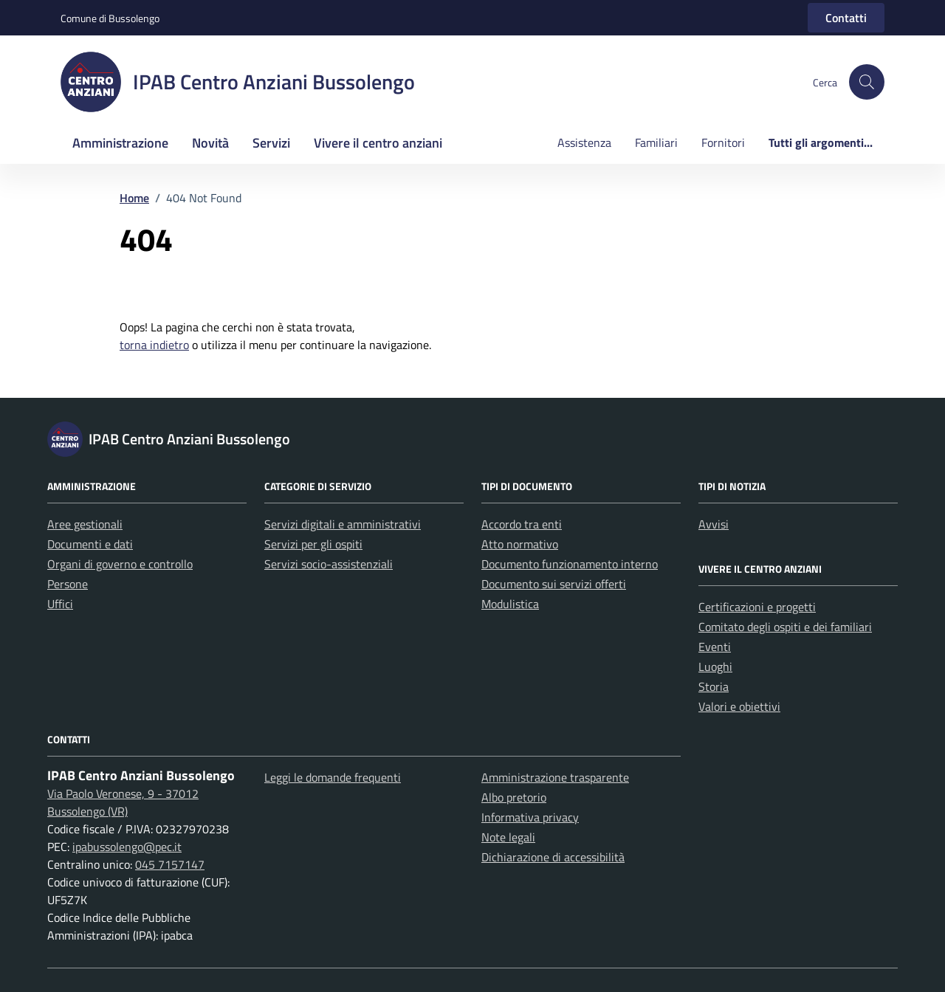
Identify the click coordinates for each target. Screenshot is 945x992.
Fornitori (723, 142)
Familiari (656, 142)
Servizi (271, 143)
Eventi (714, 646)
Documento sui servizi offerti (553, 584)
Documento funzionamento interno (569, 564)
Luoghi (715, 666)
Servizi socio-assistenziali (328, 564)
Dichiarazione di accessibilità (553, 857)
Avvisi (713, 524)
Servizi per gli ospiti (313, 544)
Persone (67, 584)
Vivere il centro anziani (378, 143)
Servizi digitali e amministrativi (342, 524)
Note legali (508, 837)
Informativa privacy (530, 817)
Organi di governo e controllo (120, 564)
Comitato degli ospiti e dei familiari (785, 627)
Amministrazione (120, 143)
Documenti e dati (90, 544)
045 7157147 (170, 864)
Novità (210, 143)
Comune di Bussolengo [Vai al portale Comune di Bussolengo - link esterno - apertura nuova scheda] (110, 18)
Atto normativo (519, 544)
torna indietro (154, 345)
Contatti (846, 18)
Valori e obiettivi (739, 706)
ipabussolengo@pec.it (127, 846)
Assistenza (584, 142)
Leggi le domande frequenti (332, 777)
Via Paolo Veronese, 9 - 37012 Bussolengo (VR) (123, 802)
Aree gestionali (85, 524)
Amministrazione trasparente (555, 777)
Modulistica (510, 604)
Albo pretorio (513, 797)
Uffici (60, 604)
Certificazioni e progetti (757, 607)
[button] (866, 82)
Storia (713, 686)
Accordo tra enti (521, 524)
